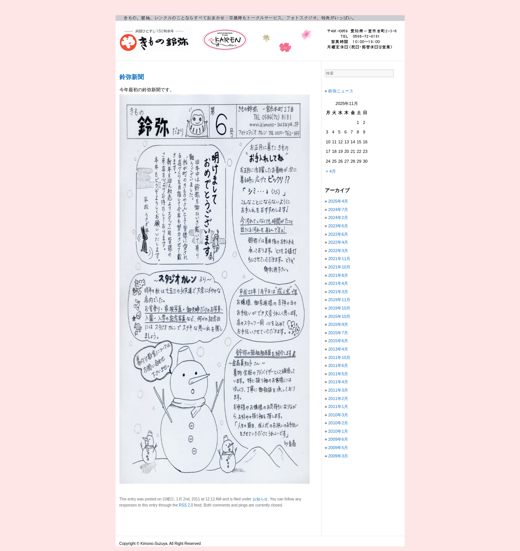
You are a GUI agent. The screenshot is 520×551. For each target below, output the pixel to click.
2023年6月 (338, 226)
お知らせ (260, 499)
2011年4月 (338, 382)
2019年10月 (339, 308)
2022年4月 (338, 242)
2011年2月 (338, 398)
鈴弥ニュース (340, 91)
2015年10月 (339, 316)
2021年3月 (338, 291)
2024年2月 (338, 217)
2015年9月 (338, 324)
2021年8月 (338, 275)
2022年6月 (338, 234)
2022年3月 (338, 250)
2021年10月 (339, 267)
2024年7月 (338, 209)
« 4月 (331, 171)
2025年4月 (338, 201)
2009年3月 (338, 456)
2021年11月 (339, 258)
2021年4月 (338, 283)
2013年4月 (338, 349)
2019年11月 (339, 299)
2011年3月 (338, 390)
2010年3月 (338, 415)
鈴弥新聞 (131, 77)
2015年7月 (338, 332)
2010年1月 (338, 431)
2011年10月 (339, 357)
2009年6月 (338, 439)
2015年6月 (338, 340)
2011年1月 (338, 406)
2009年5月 (338, 447)
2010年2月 (338, 423)
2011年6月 (338, 365)
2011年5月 (338, 374)
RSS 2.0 (186, 505)
